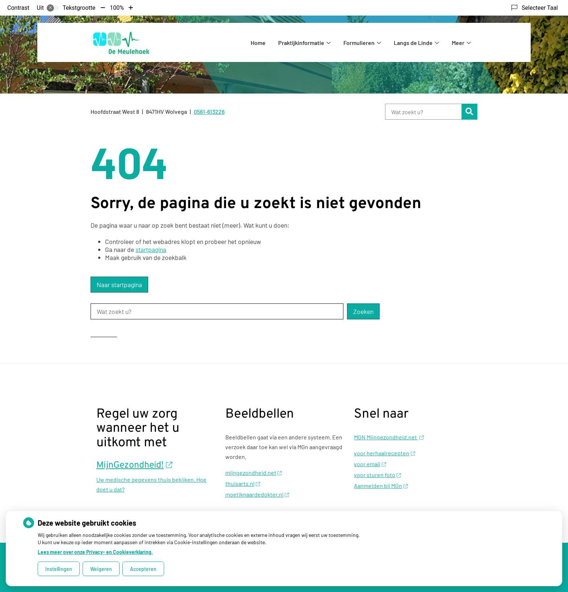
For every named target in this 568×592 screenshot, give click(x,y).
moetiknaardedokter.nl (257, 494)
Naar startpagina (119, 285)
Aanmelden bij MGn (381, 485)
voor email (370, 463)
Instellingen (58, 569)
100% (117, 7)
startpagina (150, 249)
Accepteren (143, 569)
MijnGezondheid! (134, 465)
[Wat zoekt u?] (423, 112)
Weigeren (101, 569)
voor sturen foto (377, 474)
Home (258, 42)
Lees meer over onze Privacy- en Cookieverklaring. (95, 552)
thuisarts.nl (242, 483)
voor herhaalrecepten (384, 453)
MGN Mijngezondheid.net (388, 437)
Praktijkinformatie (301, 42)
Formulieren (359, 42)
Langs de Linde (413, 42)
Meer (458, 42)
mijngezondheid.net (253, 472)
